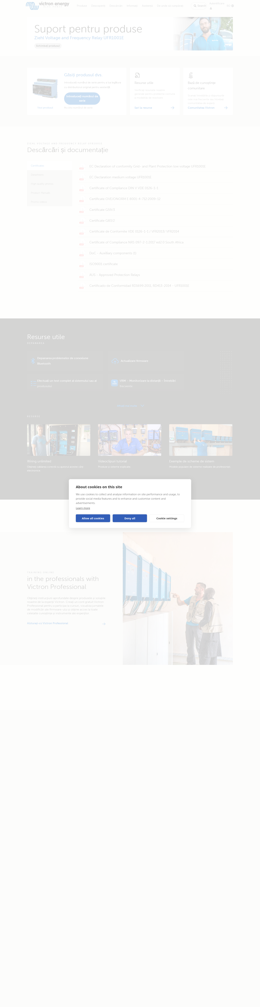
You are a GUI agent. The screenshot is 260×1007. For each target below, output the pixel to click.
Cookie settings (166, 518)
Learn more (83, 508)
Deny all (129, 518)
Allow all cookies (93, 518)
